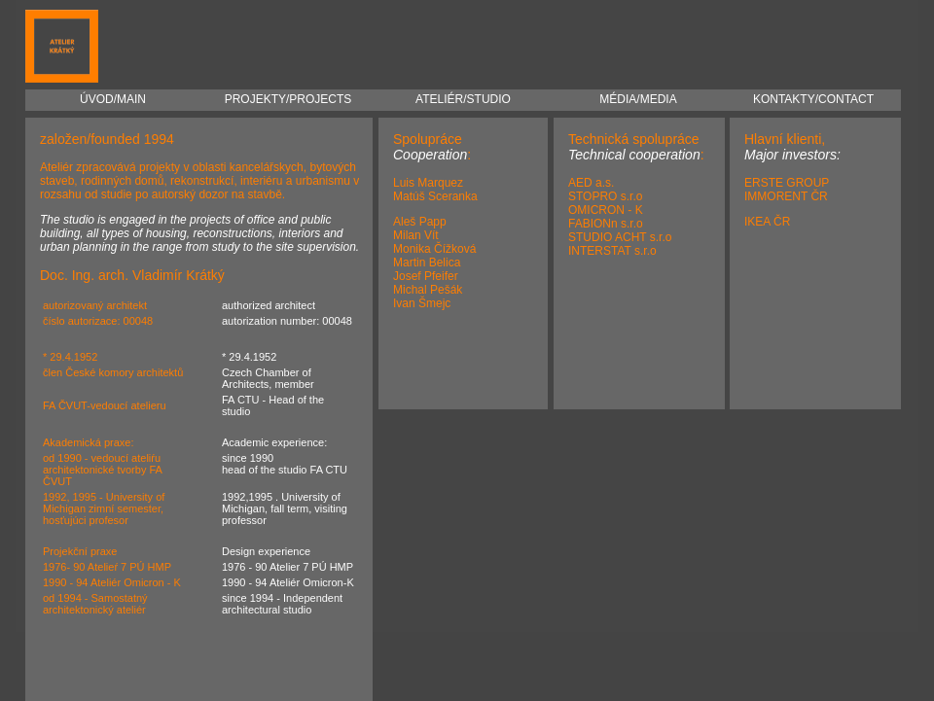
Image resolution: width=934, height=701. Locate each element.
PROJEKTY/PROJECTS (288, 94)
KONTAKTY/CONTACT (813, 94)
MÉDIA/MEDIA (637, 94)
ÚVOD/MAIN (113, 94)
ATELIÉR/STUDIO (463, 94)
